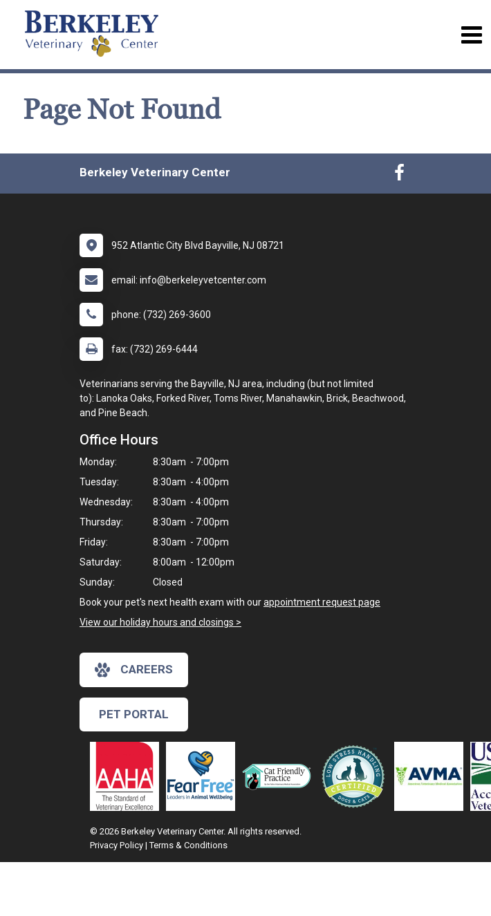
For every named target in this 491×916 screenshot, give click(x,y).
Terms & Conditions (188, 845)
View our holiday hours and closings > (160, 622)
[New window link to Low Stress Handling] (356, 776)
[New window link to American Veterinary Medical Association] (432, 776)
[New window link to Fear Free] (204, 776)
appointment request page (321, 602)
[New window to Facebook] (399, 175)
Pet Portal (134, 714)
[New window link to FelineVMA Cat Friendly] (280, 776)
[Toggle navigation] (471, 35)
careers (134, 669)
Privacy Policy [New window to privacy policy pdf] (116, 845)
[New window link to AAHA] (128, 776)
